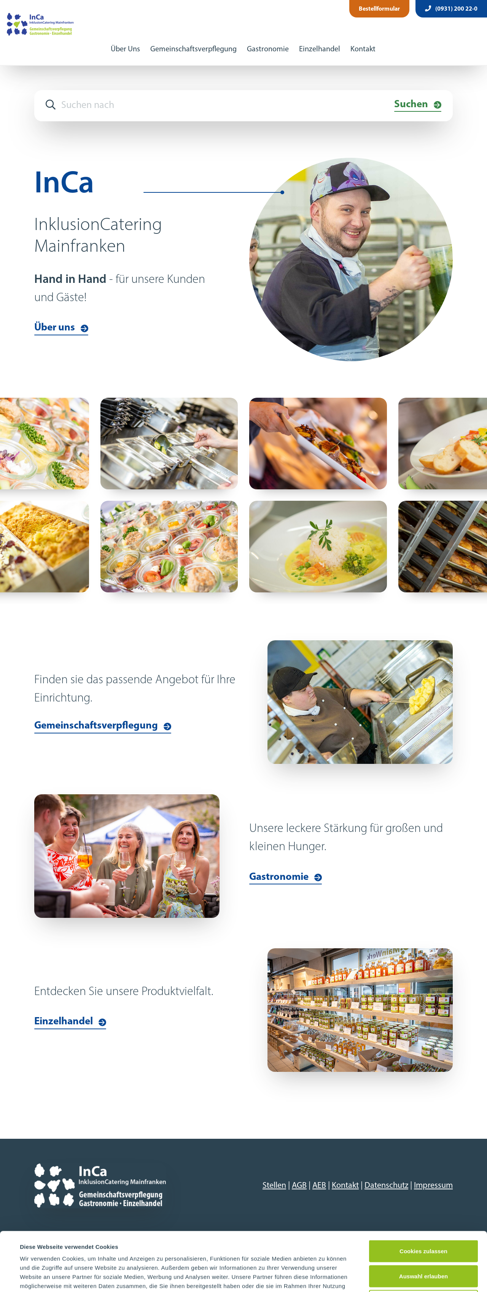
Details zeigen (325, 1277)
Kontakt (363, 49)
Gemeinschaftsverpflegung (193, 49)
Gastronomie (268, 49)
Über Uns (125, 49)
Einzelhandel (319, 49)
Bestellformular (379, 9)
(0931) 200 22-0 (451, 8)
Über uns (54, 328)
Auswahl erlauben (423, 1217)
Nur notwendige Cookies (423, 1242)
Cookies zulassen (423, 1192)
